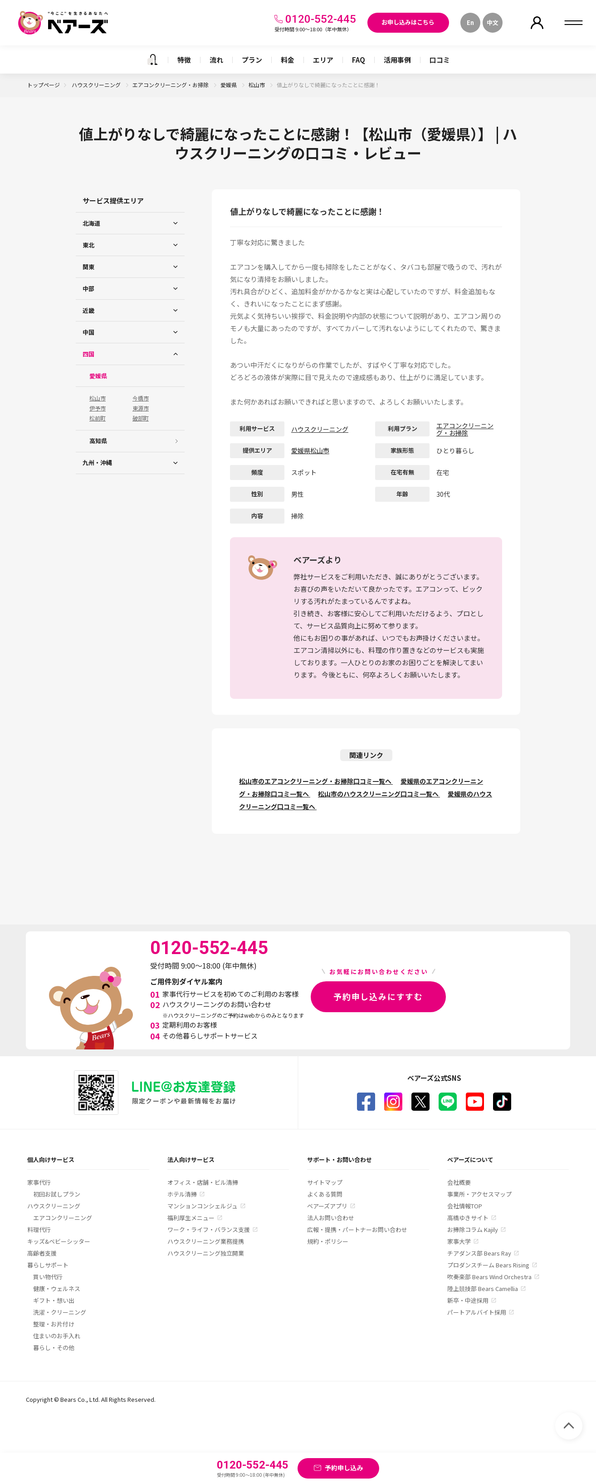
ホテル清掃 (182, 1194)
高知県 (98, 440)
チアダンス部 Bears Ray (479, 1253)
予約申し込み (344, 1467)
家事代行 (39, 1182)
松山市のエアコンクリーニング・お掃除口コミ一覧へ (316, 781)
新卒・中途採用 (468, 1300)
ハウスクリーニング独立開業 (205, 1253)
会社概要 (459, 1182)
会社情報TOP (464, 1206)
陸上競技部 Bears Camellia (482, 1288)
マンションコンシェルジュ (202, 1206)
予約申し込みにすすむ (378, 996)
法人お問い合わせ (330, 1217)
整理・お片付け (53, 1324)
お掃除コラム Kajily (472, 1229)
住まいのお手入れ (56, 1335)
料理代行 (39, 1229)
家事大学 (459, 1241)
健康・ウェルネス (56, 1288)
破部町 (140, 418)
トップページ (43, 85)
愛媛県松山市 (310, 450)
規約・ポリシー (327, 1241)
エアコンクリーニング (62, 1217)
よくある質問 (324, 1194)
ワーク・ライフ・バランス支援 (208, 1229)
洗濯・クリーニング (59, 1312)
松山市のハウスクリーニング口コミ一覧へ (379, 793)
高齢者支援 (42, 1253)
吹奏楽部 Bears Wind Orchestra (489, 1276)
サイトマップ (324, 1182)
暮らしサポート (47, 1265)
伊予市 (97, 408)
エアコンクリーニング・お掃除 (171, 85)
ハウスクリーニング (97, 85)
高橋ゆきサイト (468, 1217)
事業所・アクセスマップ (479, 1194)
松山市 (257, 85)
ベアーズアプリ (327, 1206)
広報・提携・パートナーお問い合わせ (357, 1229)
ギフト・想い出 (53, 1300)
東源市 (140, 408)
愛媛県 (229, 85)
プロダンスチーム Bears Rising (488, 1265)
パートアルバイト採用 (476, 1312)
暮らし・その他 (53, 1347)
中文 (492, 22)
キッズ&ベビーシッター (58, 1241)
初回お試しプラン (56, 1194)
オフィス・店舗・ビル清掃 (202, 1182)
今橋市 (140, 398)
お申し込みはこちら (408, 22)
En (470, 22)
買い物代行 (48, 1276)
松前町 (97, 418)
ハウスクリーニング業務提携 (205, 1241)
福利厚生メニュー (191, 1217)
